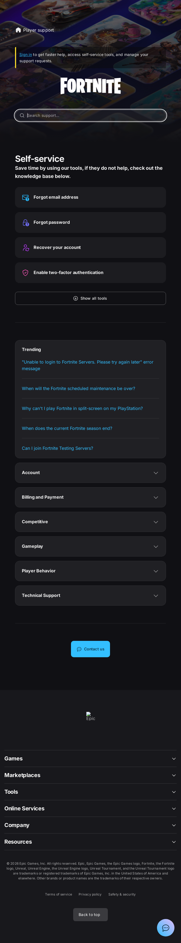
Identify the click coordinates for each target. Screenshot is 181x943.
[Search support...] (90, 115)
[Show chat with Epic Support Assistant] (165, 927)
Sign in (25, 54)
